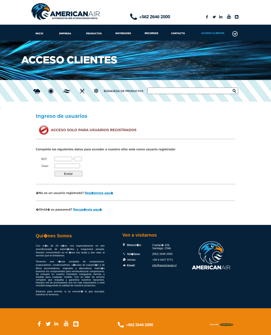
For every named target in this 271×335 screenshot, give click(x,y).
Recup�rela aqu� (87, 209)
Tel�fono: (134, 254)
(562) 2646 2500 (162, 253)
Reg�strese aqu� (99, 193)
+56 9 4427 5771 (162, 259)
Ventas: (131, 259)
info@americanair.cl (164, 265)
